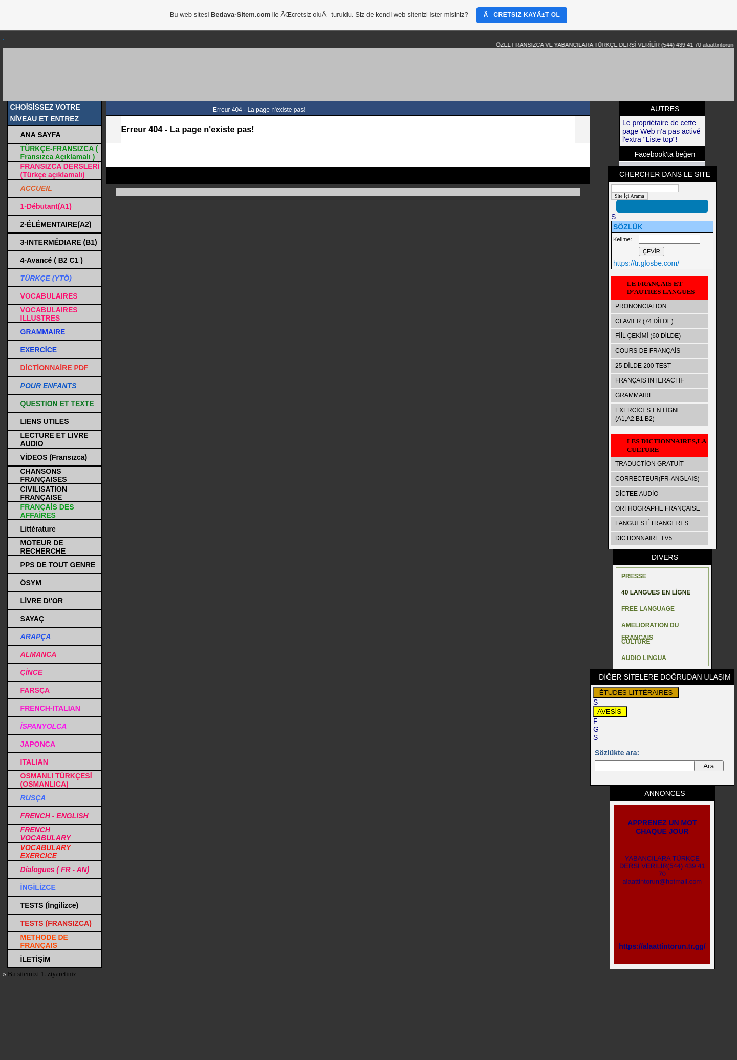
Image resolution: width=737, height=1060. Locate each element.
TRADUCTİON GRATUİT (649, 464)
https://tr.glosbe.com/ (646, 263)
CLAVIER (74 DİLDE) (644, 321)
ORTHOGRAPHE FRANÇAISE (657, 508)
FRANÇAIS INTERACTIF (649, 380)
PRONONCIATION (640, 306)
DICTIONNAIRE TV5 (643, 538)
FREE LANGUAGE (648, 608)
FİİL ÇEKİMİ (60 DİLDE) (648, 336)
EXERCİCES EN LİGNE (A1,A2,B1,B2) (648, 414)
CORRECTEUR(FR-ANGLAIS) (657, 478)
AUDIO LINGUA (643, 658)
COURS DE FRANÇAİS (647, 350)
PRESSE (633, 576)
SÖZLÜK (628, 227)
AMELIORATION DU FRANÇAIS (650, 627)
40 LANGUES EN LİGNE (655, 592)
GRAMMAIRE (634, 395)
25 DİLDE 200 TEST (643, 365)
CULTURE (635, 641)
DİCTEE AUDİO (637, 493)
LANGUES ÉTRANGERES (651, 523)
